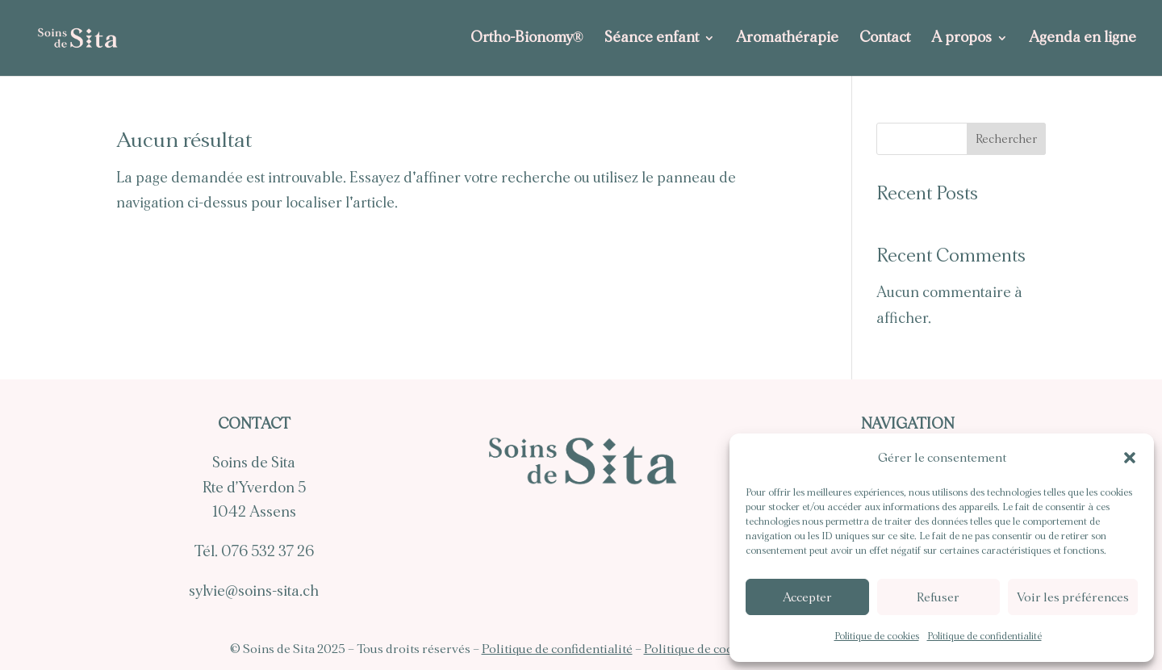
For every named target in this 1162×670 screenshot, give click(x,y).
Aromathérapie (787, 38)
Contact (884, 38)
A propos (961, 38)
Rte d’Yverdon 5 (254, 488)
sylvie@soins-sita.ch (254, 591)
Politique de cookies (876, 636)
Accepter (807, 597)
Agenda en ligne (1082, 38)
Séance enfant (651, 38)
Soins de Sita (253, 463)
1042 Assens (254, 512)
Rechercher (1006, 139)
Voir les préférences (1073, 597)
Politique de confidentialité (984, 636)
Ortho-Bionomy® (526, 38)
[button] (1130, 458)
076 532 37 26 (267, 551)
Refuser (938, 597)
